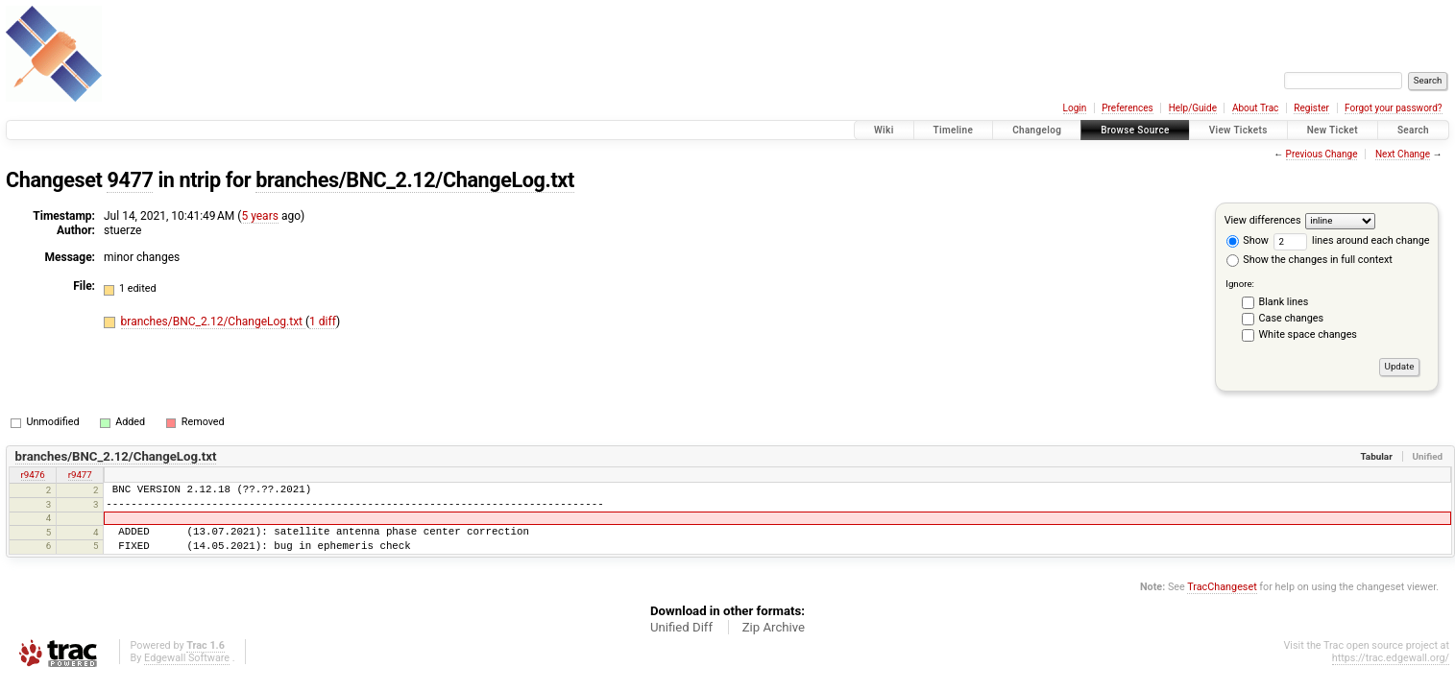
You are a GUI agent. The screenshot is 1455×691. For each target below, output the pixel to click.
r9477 (80, 474)
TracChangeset (1221, 587)
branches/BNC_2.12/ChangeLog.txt (414, 180)
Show (1247, 240)
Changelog (1036, 130)
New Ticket (1332, 130)
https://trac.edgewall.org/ (1390, 658)
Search (1413, 130)
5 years (259, 216)
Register (1311, 108)
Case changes (1291, 318)
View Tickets (1238, 130)
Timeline (954, 130)
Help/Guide (1193, 108)
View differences (1263, 220)
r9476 (33, 474)
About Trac (1255, 108)
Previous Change (1322, 154)
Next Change (1402, 154)
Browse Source (1135, 130)
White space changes (1308, 334)
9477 (130, 180)
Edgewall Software (187, 658)
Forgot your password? (1394, 108)
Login (1075, 108)
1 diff (322, 321)
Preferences (1127, 108)
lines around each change (1351, 240)
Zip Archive (773, 627)
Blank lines (1284, 302)
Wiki (884, 130)
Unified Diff (681, 627)
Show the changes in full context (1309, 259)
